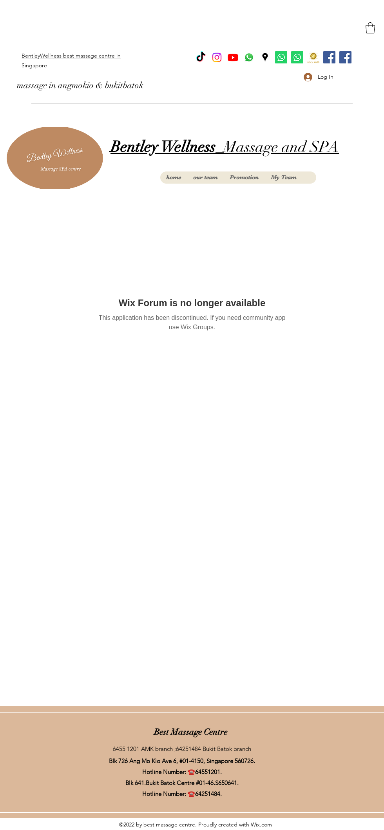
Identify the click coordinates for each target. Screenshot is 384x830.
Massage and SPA (224, 146)
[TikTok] (201, 57)
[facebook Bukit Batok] (329, 57)
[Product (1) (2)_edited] (313, 57)
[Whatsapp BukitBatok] (281, 57)
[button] (370, 28)
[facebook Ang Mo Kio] (345, 57)
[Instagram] (217, 57)
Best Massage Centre (190, 732)
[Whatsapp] (249, 57)
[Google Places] (265, 57)
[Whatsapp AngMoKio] (297, 57)
